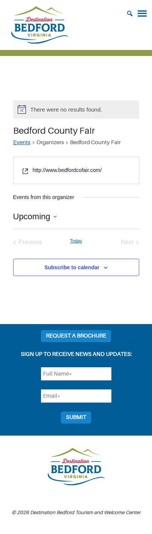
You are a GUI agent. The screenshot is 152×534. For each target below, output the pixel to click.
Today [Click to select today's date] (76, 241)
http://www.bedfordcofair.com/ (67, 170)
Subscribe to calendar (71, 267)
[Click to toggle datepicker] (35, 216)
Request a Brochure (76, 336)
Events (21, 142)
